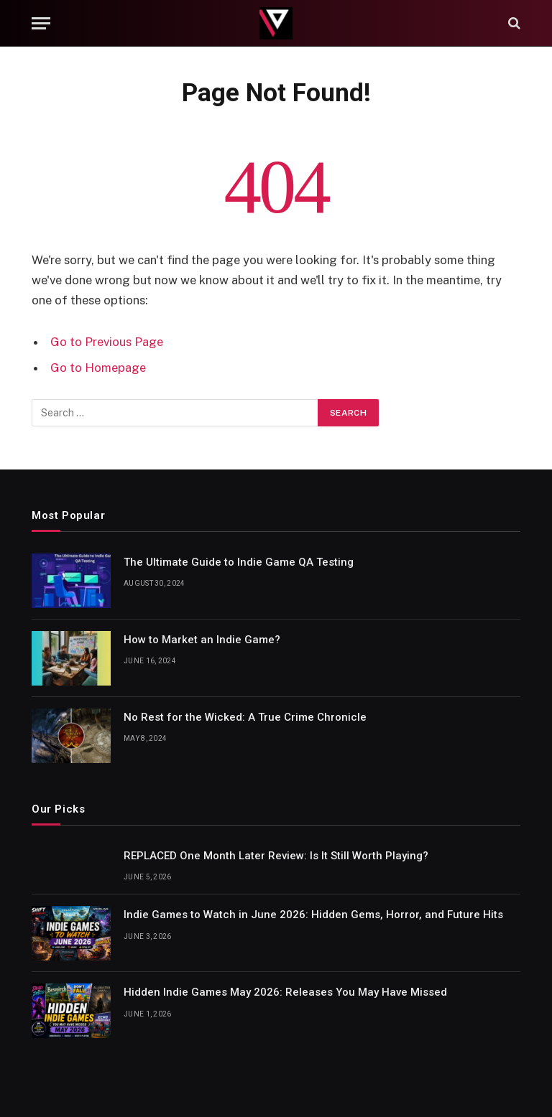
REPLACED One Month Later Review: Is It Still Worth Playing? (276, 855)
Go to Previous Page (106, 342)
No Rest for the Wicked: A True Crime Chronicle (245, 717)
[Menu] (41, 23)
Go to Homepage (98, 367)
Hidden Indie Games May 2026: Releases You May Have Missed (285, 992)
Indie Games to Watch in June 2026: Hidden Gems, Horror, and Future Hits (313, 914)
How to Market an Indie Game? (202, 639)
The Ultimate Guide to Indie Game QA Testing (239, 562)
